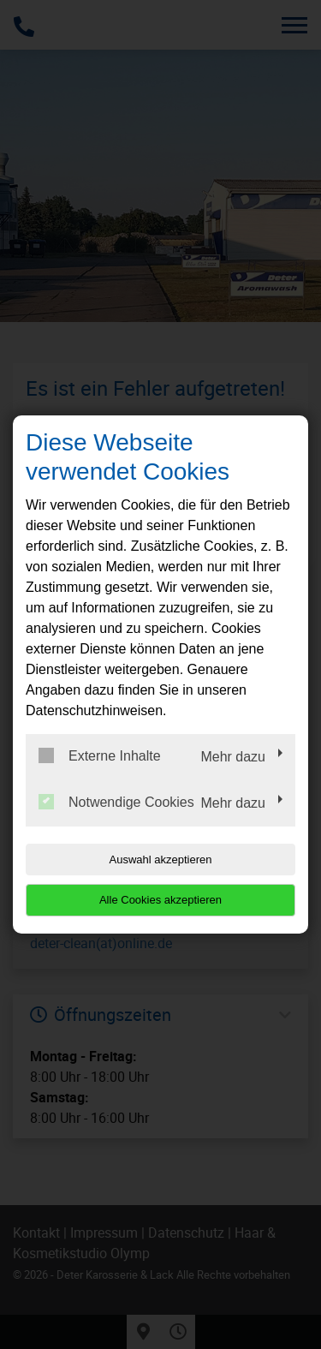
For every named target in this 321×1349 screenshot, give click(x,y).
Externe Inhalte (100, 755)
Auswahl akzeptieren (161, 859)
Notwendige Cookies (116, 801)
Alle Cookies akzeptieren (160, 899)
